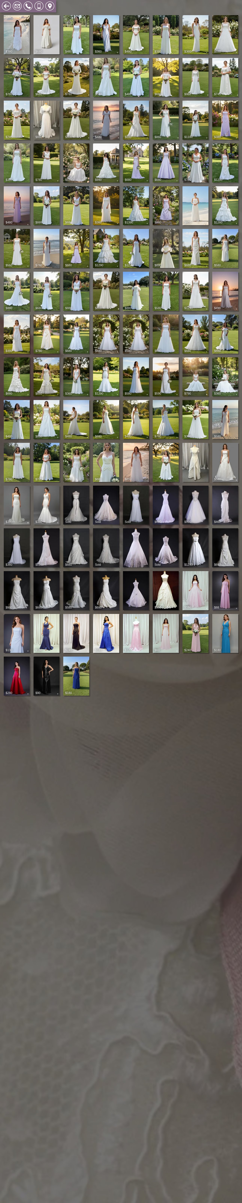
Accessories (87, 3)
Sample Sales (61, 3)
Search (108, 3)
